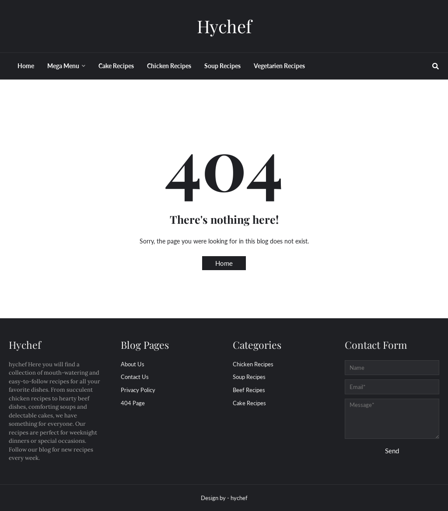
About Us (132, 364)
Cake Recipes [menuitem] (116, 66)
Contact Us (135, 376)
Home (224, 263)
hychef (239, 497)
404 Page (133, 403)
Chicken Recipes (253, 364)
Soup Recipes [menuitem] (222, 66)
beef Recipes (249, 389)
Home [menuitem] (26, 66)
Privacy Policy (138, 389)
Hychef (224, 26)
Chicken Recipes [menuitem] (169, 66)
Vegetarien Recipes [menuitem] (279, 66)
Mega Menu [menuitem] (63, 66)
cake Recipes (249, 403)
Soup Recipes (249, 376)
